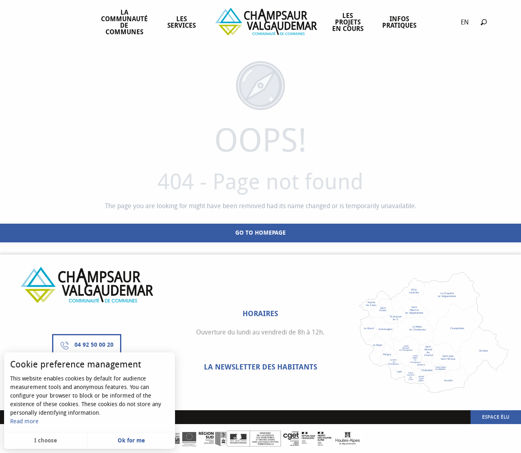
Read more (24, 421)
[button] (483, 22)
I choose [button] (45, 440)
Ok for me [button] (131, 440)
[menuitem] (126, 22)
